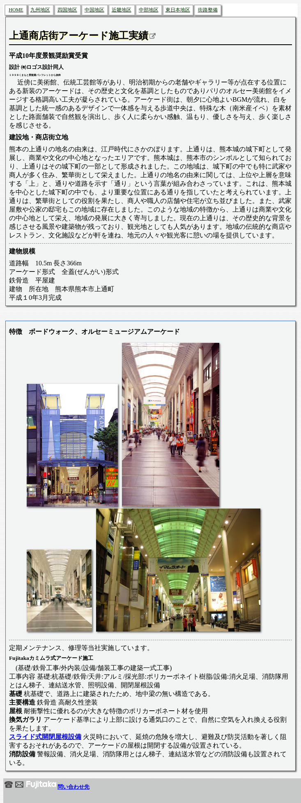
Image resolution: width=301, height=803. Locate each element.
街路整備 (208, 10)
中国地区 (94, 10)
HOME (16, 10)
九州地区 (40, 10)
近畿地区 (121, 10)
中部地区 (149, 10)
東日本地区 (177, 10)
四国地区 (67, 10)
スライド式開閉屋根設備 (45, 736)
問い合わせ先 (47, 787)
